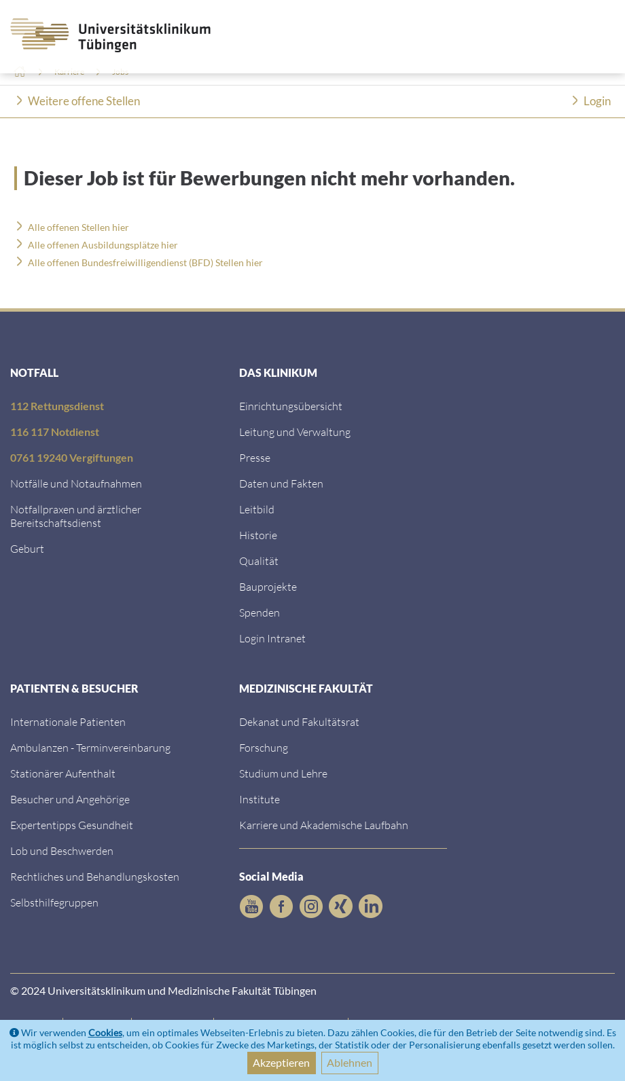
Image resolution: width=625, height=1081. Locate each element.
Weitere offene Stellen (84, 101)
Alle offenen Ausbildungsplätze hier (103, 245)
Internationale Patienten (68, 721)
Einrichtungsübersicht (290, 405)
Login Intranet (272, 637)
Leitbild (256, 508)
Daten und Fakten (281, 483)
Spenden (259, 612)
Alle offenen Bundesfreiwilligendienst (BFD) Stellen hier (145, 262)
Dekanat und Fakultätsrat (299, 721)
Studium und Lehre (283, 773)
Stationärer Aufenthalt (62, 773)
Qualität (259, 560)
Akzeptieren (281, 1062)
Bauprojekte (268, 586)
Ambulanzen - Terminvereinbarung (90, 747)
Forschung (263, 747)
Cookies (105, 1032)
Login (597, 101)
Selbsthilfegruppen (54, 902)
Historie (258, 534)
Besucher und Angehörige (70, 798)
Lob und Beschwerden (61, 850)
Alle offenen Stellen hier (78, 227)
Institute (259, 798)
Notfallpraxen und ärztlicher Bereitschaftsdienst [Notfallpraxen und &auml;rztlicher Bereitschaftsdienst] (75, 515)
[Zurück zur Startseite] (104, 35)
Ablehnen (349, 1062)
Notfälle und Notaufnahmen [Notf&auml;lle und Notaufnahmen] (76, 483)
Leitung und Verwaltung (295, 431)
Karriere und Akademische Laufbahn (323, 824)
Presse (254, 457)
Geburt (27, 548)
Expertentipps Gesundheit (71, 824)
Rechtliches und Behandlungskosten (94, 876)
